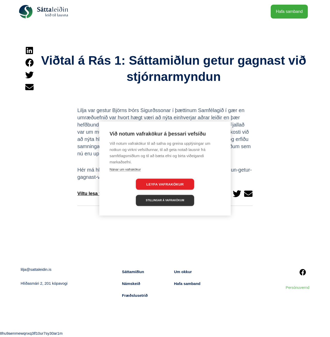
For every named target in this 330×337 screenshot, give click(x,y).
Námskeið (131, 283)
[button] (29, 50)
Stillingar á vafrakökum (195, 192)
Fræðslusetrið (135, 295)
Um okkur (183, 271)
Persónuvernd (297, 287)
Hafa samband (187, 283)
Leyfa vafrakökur (135, 192)
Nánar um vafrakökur (125, 177)
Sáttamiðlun (133, 271)
